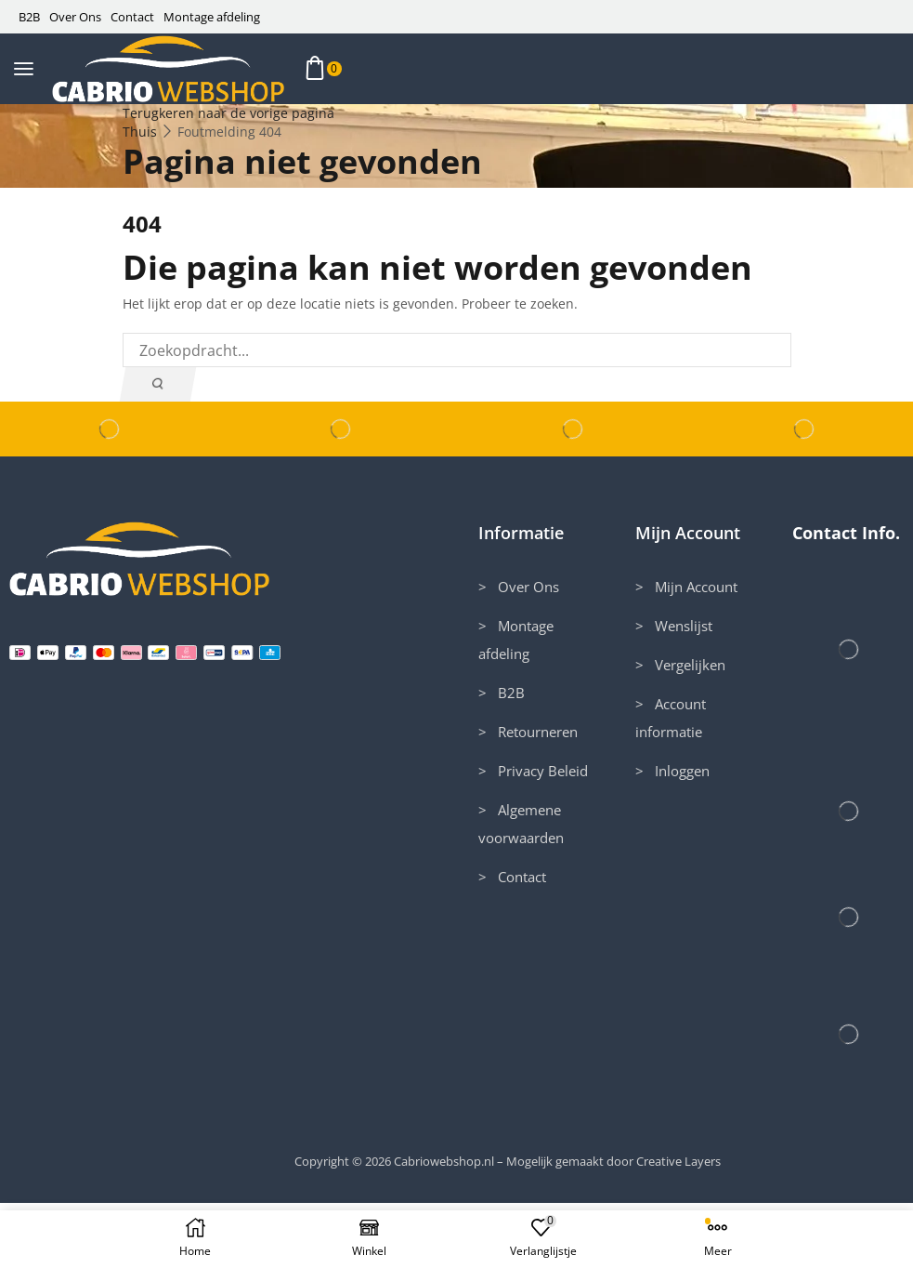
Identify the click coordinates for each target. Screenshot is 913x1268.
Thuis (140, 131)
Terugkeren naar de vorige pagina (228, 113)
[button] (23, 69)
